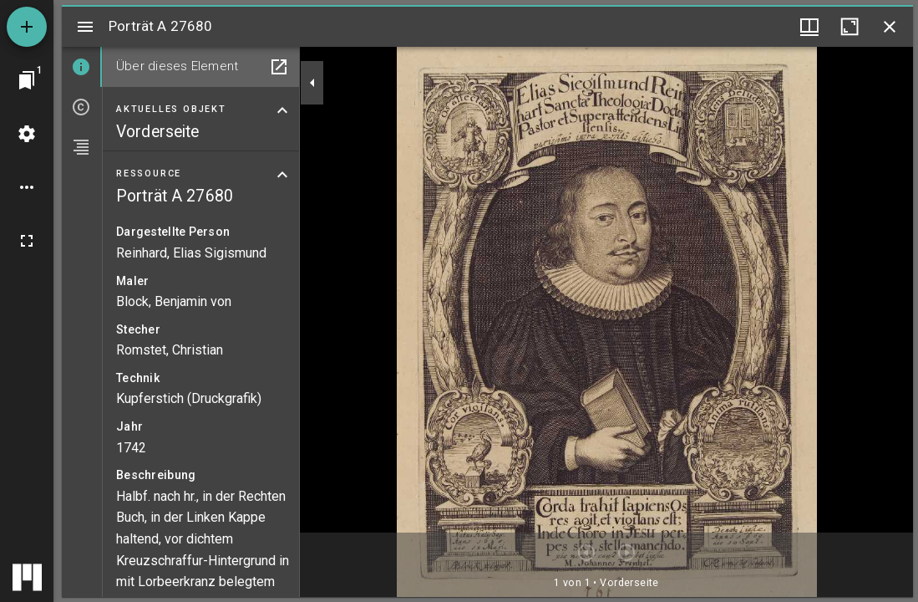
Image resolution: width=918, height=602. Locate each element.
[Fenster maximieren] (849, 27)
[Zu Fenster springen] (27, 80)
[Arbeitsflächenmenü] (27, 134)
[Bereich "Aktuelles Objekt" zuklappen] (282, 110)
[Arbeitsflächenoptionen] (27, 187)
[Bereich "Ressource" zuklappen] (282, 175)
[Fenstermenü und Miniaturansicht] (809, 27)
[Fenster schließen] (890, 27)
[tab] (82, 67)
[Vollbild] (27, 241)
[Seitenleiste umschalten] (85, 27)
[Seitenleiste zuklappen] (312, 83)
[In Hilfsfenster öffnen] (279, 67)
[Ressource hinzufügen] (27, 27)
